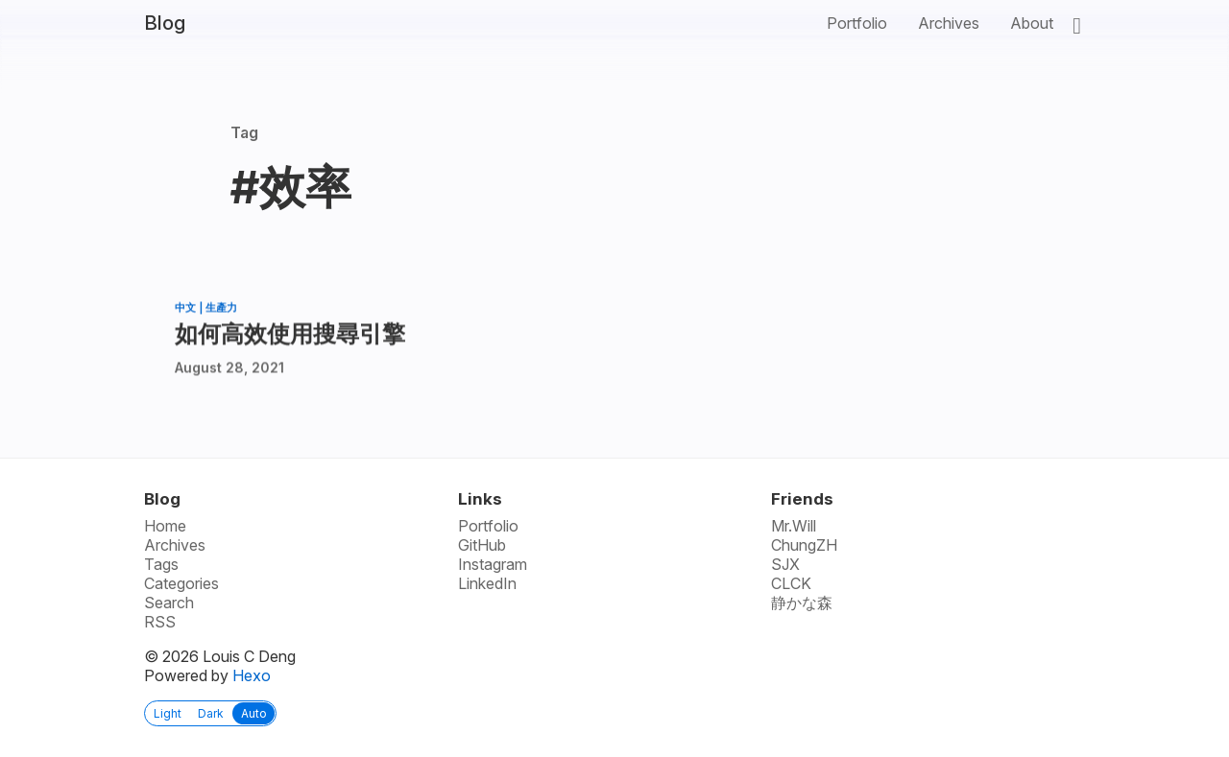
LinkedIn (487, 583)
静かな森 (801, 602)
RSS (160, 621)
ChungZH (804, 545)
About (1031, 23)
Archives (948, 23)
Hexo (251, 675)
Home (165, 525)
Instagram (492, 564)
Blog (164, 23)
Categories (181, 583)
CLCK (791, 583)
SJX (785, 564)
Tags (161, 564)
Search (169, 602)
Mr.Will (793, 525)
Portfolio (857, 23)
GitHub (482, 545)
